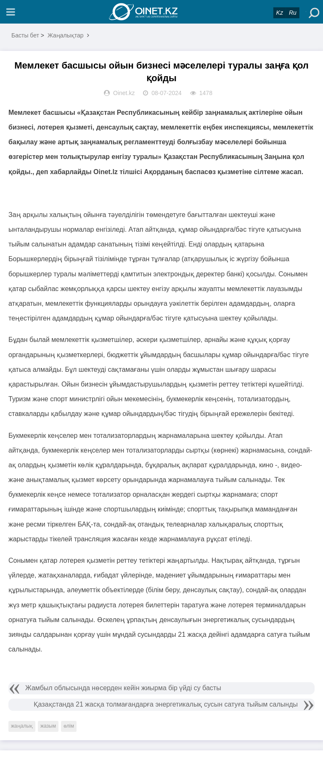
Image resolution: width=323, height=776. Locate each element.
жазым (48, 726)
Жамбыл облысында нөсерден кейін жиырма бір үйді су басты (123, 687)
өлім (69, 726)
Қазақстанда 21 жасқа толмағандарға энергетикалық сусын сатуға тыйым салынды (166, 704)
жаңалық (22, 726)
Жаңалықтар (66, 35)
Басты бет (25, 35)
